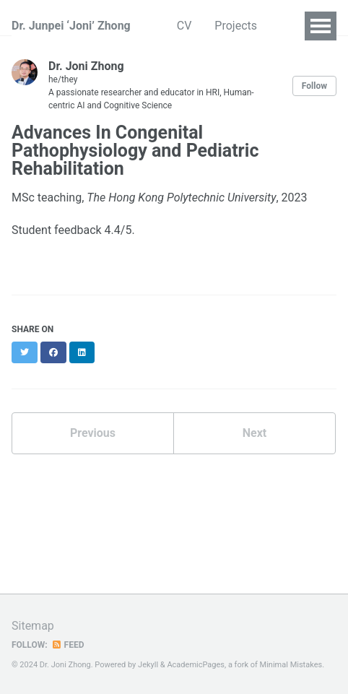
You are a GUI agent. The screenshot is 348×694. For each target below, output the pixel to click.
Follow (314, 86)
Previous (93, 433)
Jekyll (148, 664)
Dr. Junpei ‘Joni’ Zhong (71, 25)
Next (254, 433)
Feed (67, 645)
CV (184, 25)
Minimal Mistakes (291, 664)
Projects (235, 25)
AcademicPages (196, 664)
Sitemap (33, 626)
